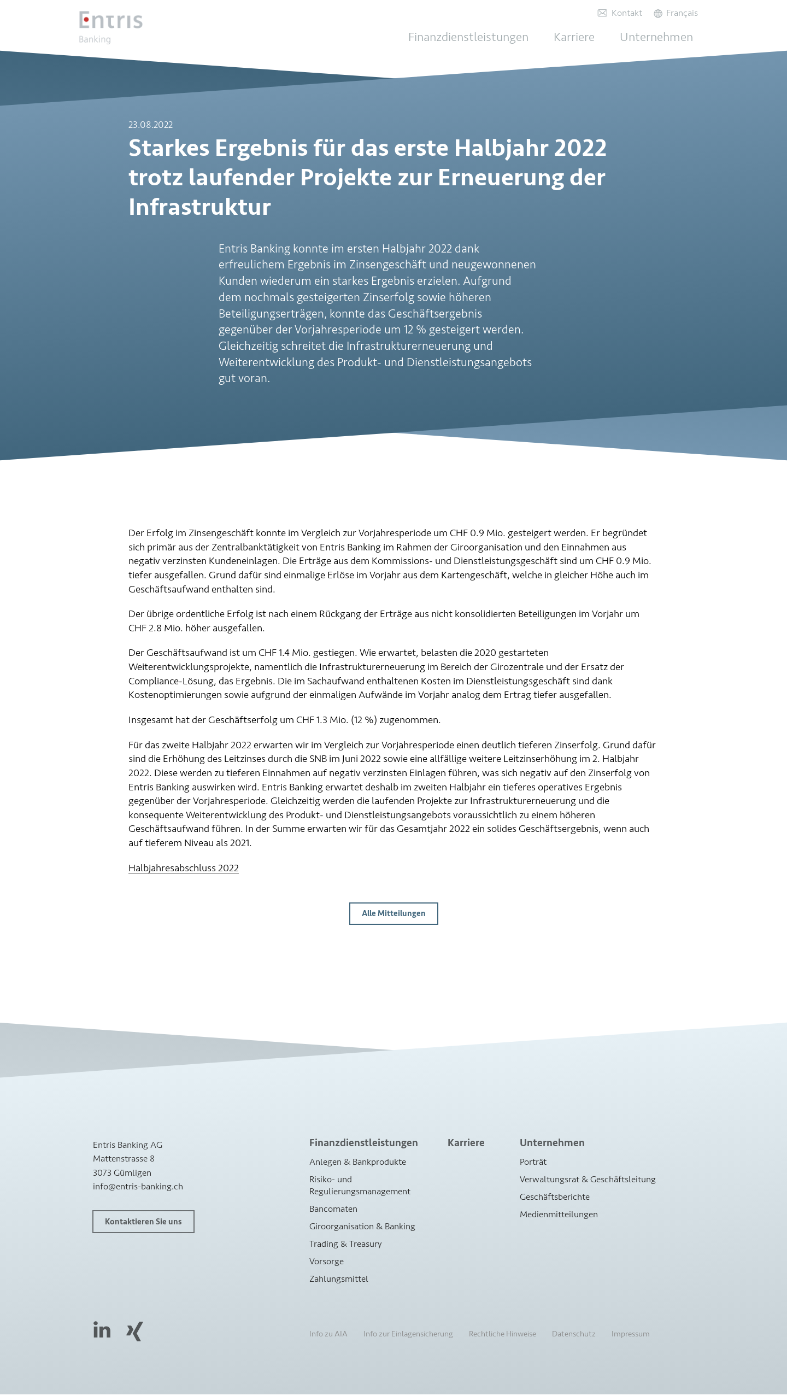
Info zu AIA (328, 1335)
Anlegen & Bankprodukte (357, 1163)
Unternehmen (661, 37)
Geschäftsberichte (555, 1198)
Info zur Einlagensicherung (408, 1335)
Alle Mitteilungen (394, 915)
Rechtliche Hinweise (502, 1335)
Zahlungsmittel (338, 1280)
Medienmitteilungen (559, 1215)
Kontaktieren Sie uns (143, 1223)
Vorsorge (326, 1262)
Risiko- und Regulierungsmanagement (359, 1186)
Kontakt (624, 13)
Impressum (631, 1335)
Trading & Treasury (345, 1245)
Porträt (533, 1163)
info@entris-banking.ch (138, 1187)
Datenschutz (574, 1335)
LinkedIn (102, 1330)
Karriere (584, 37)
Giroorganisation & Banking (362, 1227)
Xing (134, 1333)
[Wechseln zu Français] (676, 12)
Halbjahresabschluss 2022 (183, 869)
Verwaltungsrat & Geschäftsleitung (588, 1180)
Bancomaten (333, 1210)
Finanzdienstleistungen (484, 37)
